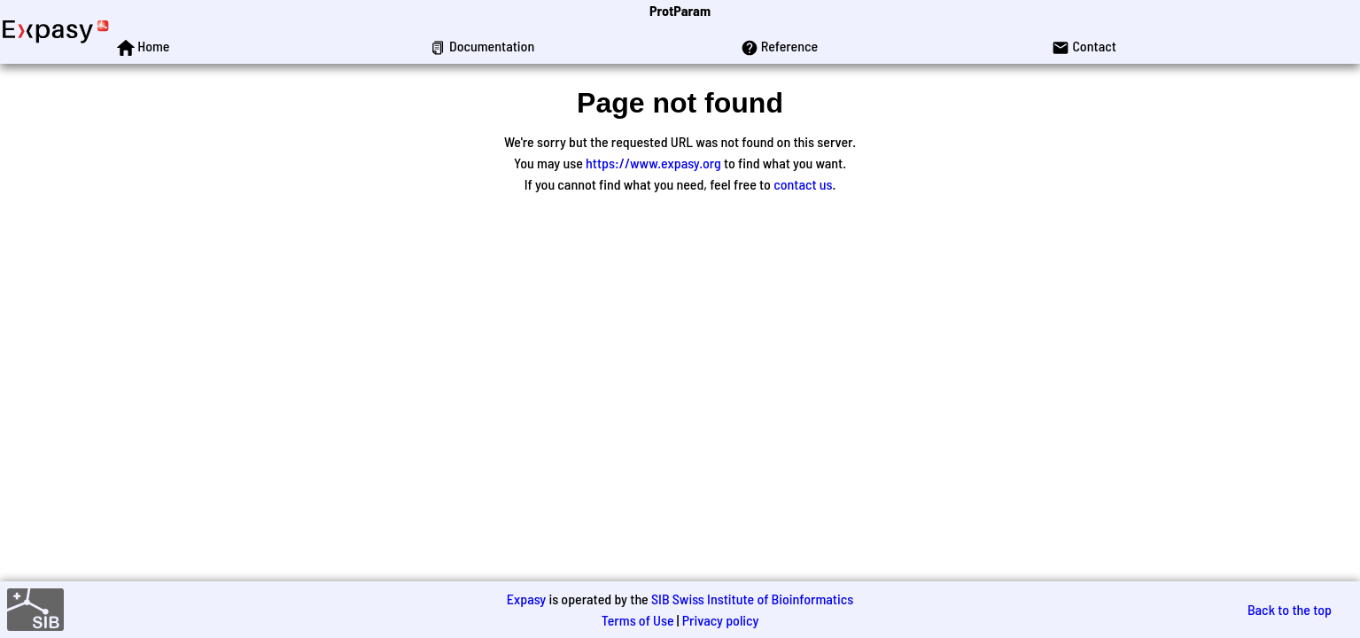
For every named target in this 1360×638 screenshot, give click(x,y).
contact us (802, 183)
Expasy (526, 598)
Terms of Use (638, 619)
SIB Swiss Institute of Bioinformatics (752, 598)
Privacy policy (720, 619)
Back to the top (1289, 609)
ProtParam (680, 10)
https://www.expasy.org (653, 162)
